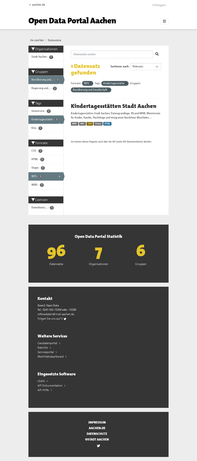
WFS (82, 124)
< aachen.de (37, 4)
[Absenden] (157, 54)
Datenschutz (97, 434)
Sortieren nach (119, 66)
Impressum (97, 422)
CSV (90, 124)
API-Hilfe (43, 390)
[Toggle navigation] (164, 21)
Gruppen (140, 264)
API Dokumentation (50, 385)
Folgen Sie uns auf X (52, 318)
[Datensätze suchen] (112, 54)
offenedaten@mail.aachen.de (56, 314)
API (114, 141)
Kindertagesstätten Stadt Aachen (113, 106)
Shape (98, 124)
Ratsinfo (43, 347)
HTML (107, 124)
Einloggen (159, 5)
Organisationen (98, 264)
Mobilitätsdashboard (51, 356)
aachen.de (97, 428)
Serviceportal (46, 352)
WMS (74, 124)
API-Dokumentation (132, 141)
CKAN (41, 381)
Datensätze (54, 40)
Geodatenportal (48, 343)
